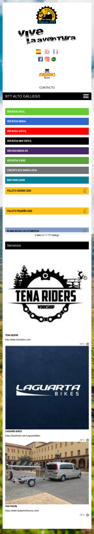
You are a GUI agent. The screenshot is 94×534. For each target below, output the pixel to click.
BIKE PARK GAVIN (47, 180)
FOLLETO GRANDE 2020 (47, 190)
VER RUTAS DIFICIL (16, 131)
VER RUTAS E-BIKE (16, 160)
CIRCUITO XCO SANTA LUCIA (22, 170)
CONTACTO (47, 87)
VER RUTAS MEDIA (16, 121)
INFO (84, 343)
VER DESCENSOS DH (17, 150)
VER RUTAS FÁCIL (16, 111)
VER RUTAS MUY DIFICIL (19, 141)
